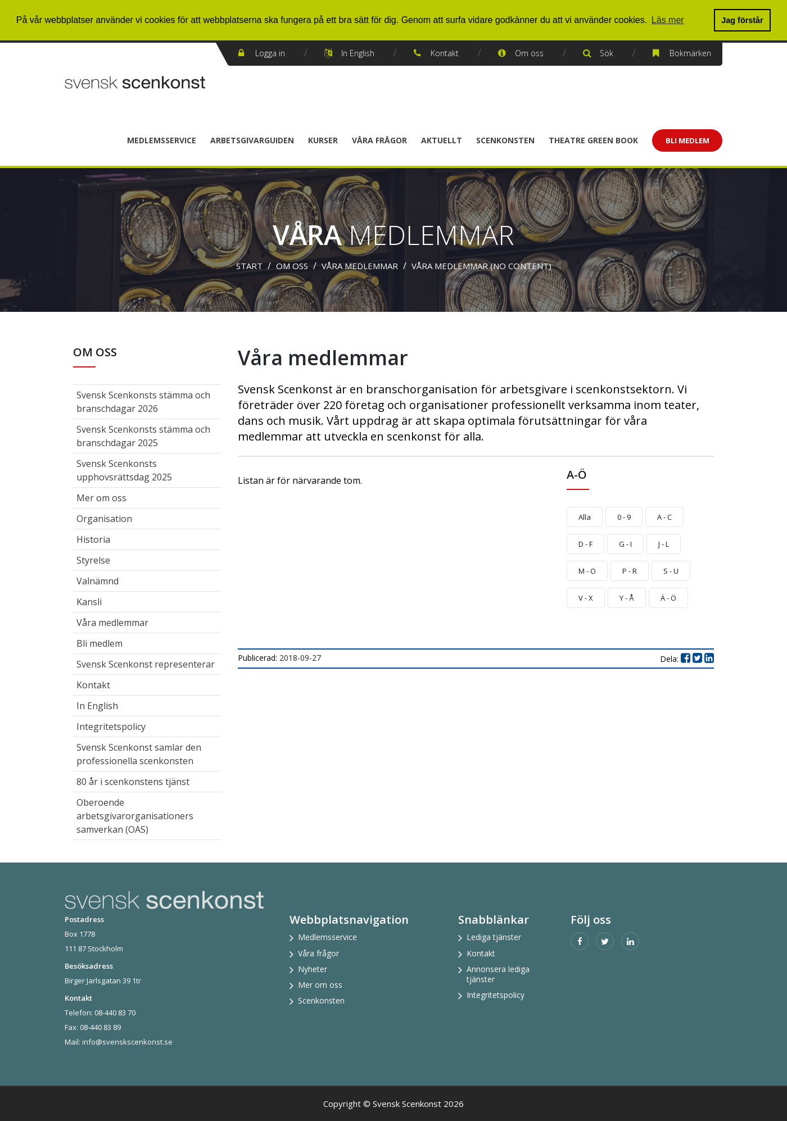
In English (357, 53)
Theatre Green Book (593, 140)
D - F (585, 544)
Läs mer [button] (668, 20)
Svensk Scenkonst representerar (145, 664)
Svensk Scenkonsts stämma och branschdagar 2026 (143, 402)
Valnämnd (97, 581)
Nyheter (312, 969)
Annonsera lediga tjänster (498, 974)
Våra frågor (379, 140)
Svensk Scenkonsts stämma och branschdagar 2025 (143, 436)
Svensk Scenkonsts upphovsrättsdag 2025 (124, 470)
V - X (585, 598)
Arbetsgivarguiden (252, 140)
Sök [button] (606, 53)
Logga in (270, 53)
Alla (584, 517)
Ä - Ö (668, 598)
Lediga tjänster (494, 937)
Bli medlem (99, 643)
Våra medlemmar (360, 265)
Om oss (529, 53)
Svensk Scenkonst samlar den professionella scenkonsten (138, 754)
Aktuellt (441, 140)
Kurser (323, 140)
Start (249, 265)
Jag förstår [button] (742, 20)
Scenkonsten (505, 140)
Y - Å (626, 598)
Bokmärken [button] (690, 53)
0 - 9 (624, 517)
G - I (625, 544)
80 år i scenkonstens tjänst (132, 781)
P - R (629, 571)
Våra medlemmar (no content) (481, 265)
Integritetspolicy (111, 726)
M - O (587, 571)
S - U (671, 571)
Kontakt (445, 53)
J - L (663, 544)
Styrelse (93, 560)
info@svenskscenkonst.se (127, 1042)
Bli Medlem (687, 140)
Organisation (104, 518)
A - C (664, 517)
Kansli (89, 602)
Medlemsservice (161, 140)
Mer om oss (101, 498)
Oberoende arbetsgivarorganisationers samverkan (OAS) (134, 816)
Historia (93, 539)
